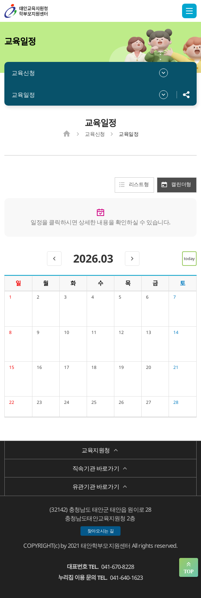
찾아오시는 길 (100, 531)
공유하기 (186, 94)
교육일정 (23, 95)
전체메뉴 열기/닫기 (189, 11)
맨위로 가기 (188, 567)
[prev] (54, 258)
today (189, 258)
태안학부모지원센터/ (40, 11)
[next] (132, 258)
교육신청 (23, 73)
